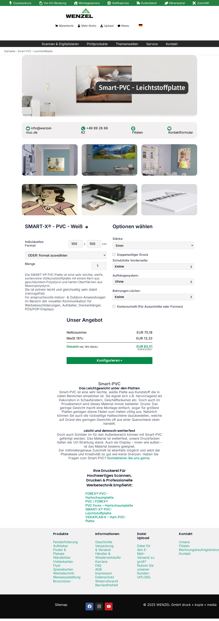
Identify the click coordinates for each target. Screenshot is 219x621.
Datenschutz (104, 577)
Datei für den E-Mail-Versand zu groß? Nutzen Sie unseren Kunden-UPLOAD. (145, 561)
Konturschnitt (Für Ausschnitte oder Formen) (148, 306)
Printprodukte (97, 44)
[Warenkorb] (56, 26)
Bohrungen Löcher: (127, 291)
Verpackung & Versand (104, 548)
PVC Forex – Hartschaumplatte (109, 505)
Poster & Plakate (59, 552)
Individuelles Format (34, 243)
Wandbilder (62, 557)
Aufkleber (60, 546)
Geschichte (103, 542)
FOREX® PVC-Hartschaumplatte (99, 495)
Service (152, 44)
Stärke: (118, 239)
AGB (98, 569)
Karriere (101, 562)
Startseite (9, 51)
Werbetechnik (63, 573)
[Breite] (76, 244)
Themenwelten (127, 44)
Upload (109, 25)
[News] (119, 26)
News (125, 25)
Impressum (103, 573)
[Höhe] (94, 244)
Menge (30, 264)
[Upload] (101, 26)
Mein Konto (88, 25)
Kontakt (172, 44)
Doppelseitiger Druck (130, 255)
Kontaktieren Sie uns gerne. (128, 458)
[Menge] (99, 266)
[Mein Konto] (79, 26)
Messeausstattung (66, 577)
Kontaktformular (180, 132)
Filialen (137, 132)
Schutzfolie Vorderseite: (130, 260)
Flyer (57, 565)
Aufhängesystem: (126, 275)
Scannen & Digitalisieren (60, 44)
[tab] (153, 266)
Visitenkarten (63, 562)
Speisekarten (63, 569)
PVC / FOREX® (96, 501)
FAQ (98, 565)
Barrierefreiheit (106, 585)
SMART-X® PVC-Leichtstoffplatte (98, 511)
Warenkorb (66, 25)
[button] (153, 266)
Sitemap (61, 605)
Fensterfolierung (65, 542)
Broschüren (61, 581)
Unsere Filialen (184, 544)
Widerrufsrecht (106, 581)
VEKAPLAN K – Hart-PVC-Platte (105, 519)
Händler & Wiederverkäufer (108, 556)
